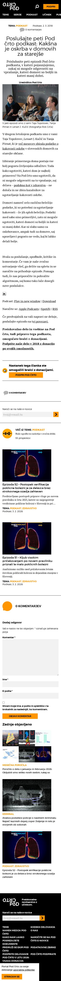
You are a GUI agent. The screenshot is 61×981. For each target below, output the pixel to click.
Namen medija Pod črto (14, 932)
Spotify (45, 309)
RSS (55, 309)
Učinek (46, 14)
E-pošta (7, 691)
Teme (5, 14)
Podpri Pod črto (25, 375)
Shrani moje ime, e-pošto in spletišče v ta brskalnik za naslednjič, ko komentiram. (25, 708)
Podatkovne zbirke (43, 947)
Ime (5, 679)
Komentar (8, 637)
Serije (17, 14)
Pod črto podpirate (43, 954)
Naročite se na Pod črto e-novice (43, 939)
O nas (34, 930)
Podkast (32, 14)
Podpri (51, 6)
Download (49, 301)
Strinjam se (12, 976)
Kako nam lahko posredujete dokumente (13, 940)
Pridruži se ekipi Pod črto (15, 949)
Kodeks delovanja (43, 927)
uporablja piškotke (24, 969)
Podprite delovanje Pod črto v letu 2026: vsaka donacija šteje (15, 959)
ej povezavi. (40, 321)
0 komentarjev (31, 29)
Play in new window (27, 301)
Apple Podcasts (29, 309)
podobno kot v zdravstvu (30, 185)
